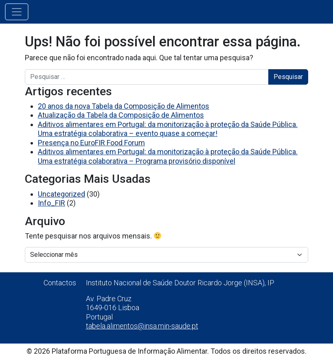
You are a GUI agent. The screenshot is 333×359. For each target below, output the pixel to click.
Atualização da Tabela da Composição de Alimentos (121, 115)
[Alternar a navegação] (16, 11)
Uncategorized (61, 194)
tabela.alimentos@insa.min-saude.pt (142, 326)
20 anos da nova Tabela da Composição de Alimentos (123, 106)
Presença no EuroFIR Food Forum (91, 142)
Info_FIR (51, 203)
